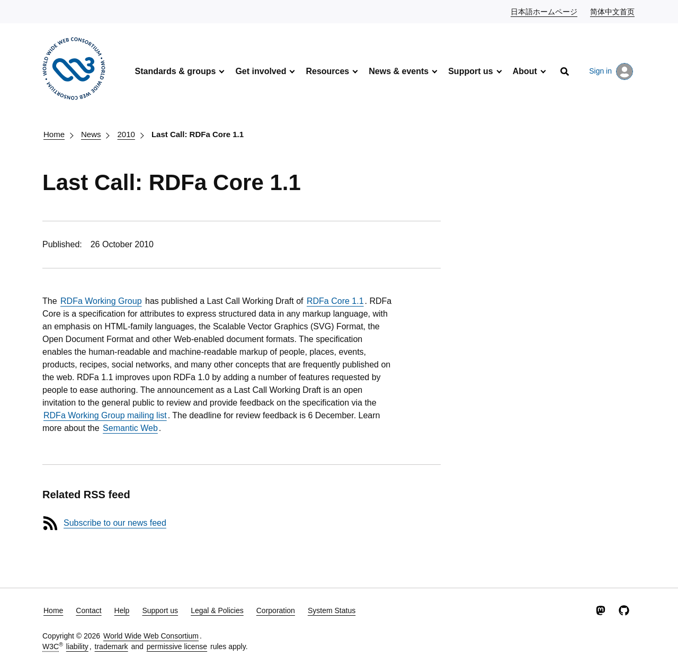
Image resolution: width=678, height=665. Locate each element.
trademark (111, 646)
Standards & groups (175, 71)
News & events (399, 71)
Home (54, 134)
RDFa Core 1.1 (335, 300)
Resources (327, 71)
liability (77, 646)
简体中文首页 (613, 11)
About (525, 71)
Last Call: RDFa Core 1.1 (197, 134)
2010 (126, 134)
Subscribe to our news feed (115, 522)
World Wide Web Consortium (151, 636)
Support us (470, 71)
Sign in (611, 71)
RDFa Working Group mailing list (105, 415)
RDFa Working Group (101, 300)
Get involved (260, 71)
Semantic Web (130, 428)
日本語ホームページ (544, 11)
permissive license (177, 646)
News (91, 134)
